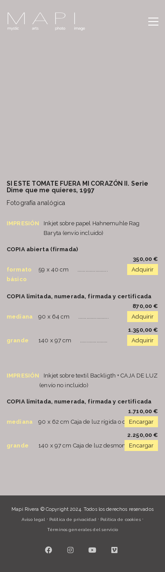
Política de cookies (120, 519)
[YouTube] (92, 550)
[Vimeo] (114, 550)
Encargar (141, 421)
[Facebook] (48, 550)
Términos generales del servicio (82, 529)
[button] (153, 21)
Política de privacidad (72, 519)
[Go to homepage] (46, 21)
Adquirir (143, 269)
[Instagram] (70, 550)
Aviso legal (33, 519)
